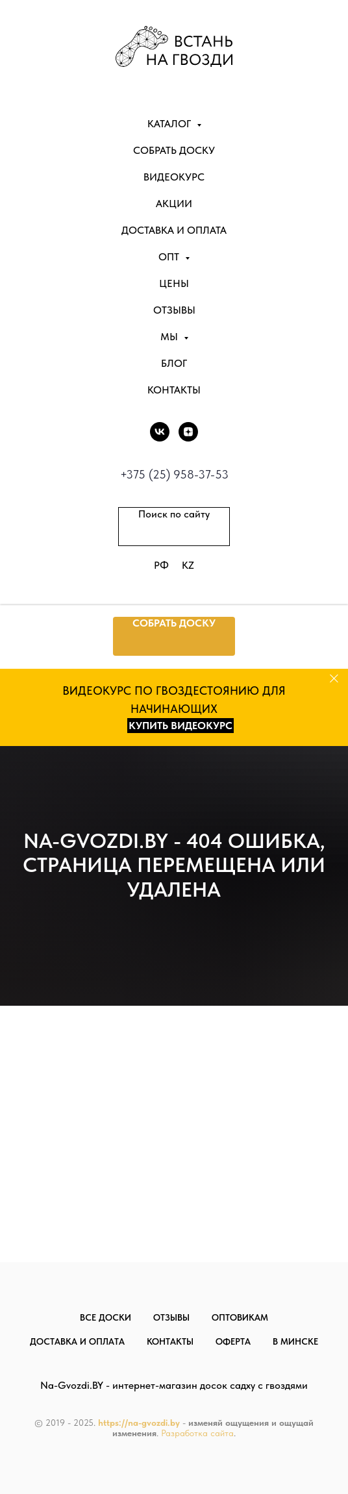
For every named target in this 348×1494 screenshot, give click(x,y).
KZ (188, 565)
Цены (174, 283)
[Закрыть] (334, 678)
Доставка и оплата (174, 230)
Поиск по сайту (174, 514)
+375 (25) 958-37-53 (174, 474)
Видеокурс (174, 177)
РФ (161, 565)
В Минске (295, 1341)
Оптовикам (240, 1317)
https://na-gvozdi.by (139, 1422)
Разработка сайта (197, 1433)
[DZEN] (188, 432)
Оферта (233, 1341)
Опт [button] (170, 257)
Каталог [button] (170, 124)
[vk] (159, 432)
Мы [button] (170, 336)
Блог (174, 363)
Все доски (105, 1317)
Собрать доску (174, 150)
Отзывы (174, 310)
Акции (174, 203)
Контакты (174, 390)
